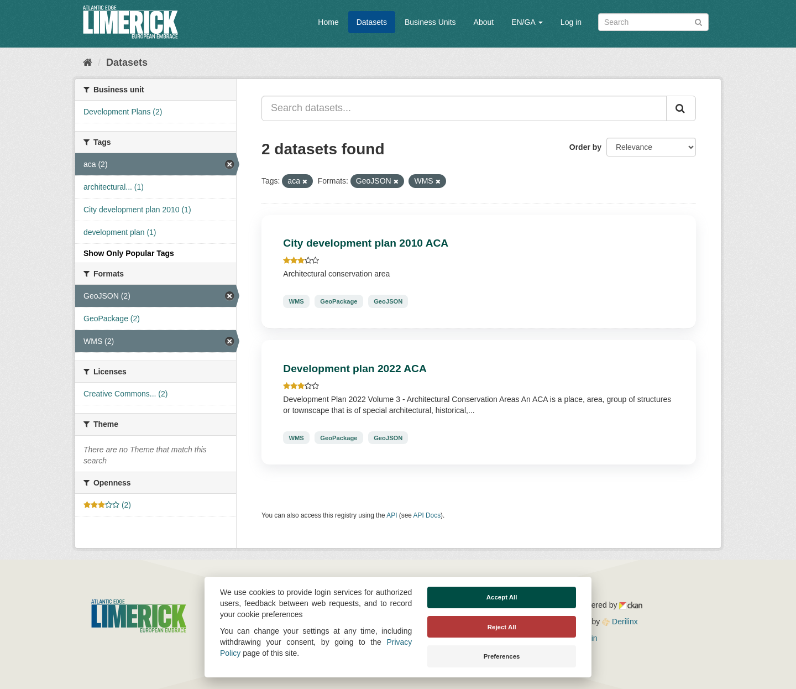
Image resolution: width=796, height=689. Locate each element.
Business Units (430, 22)
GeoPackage (338, 301)
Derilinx (620, 621)
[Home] (87, 62)
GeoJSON (388, 301)
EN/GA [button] (527, 22)
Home (328, 22)
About (484, 22)
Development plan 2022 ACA (354, 368)
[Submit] (698, 21)
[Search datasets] (653, 22)
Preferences (502, 656)
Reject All (502, 627)
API (391, 515)
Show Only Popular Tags (128, 253)
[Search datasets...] (464, 108)
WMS (296, 301)
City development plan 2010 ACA (365, 243)
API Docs (427, 515)
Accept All (501, 597)
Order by (585, 147)
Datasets (372, 22)
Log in (571, 22)
